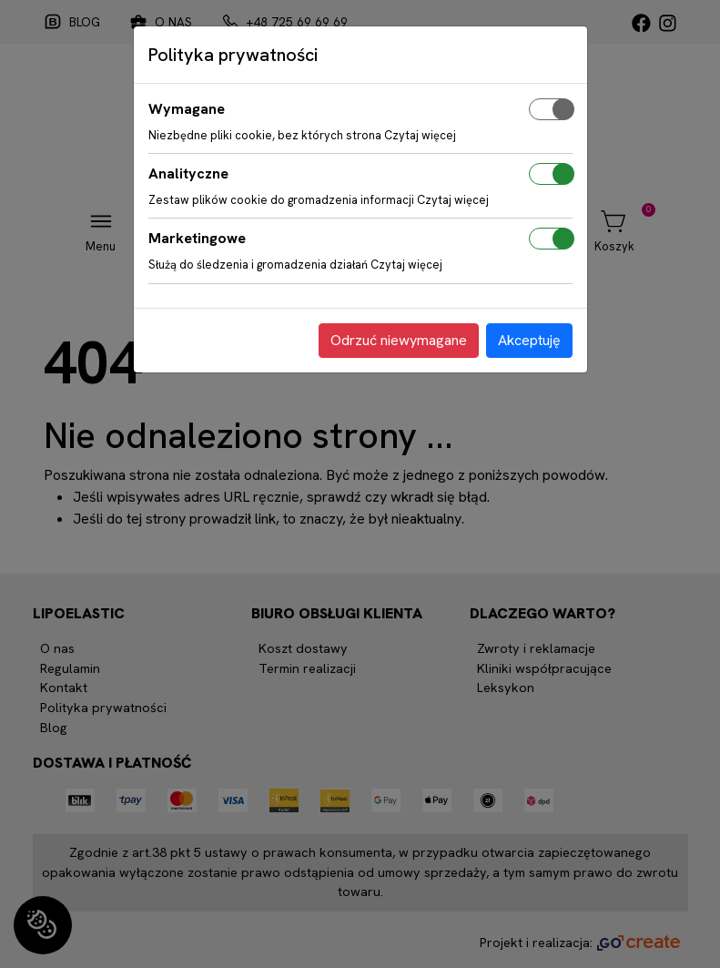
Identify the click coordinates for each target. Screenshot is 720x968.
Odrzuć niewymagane (398, 340)
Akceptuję (529, 340)
